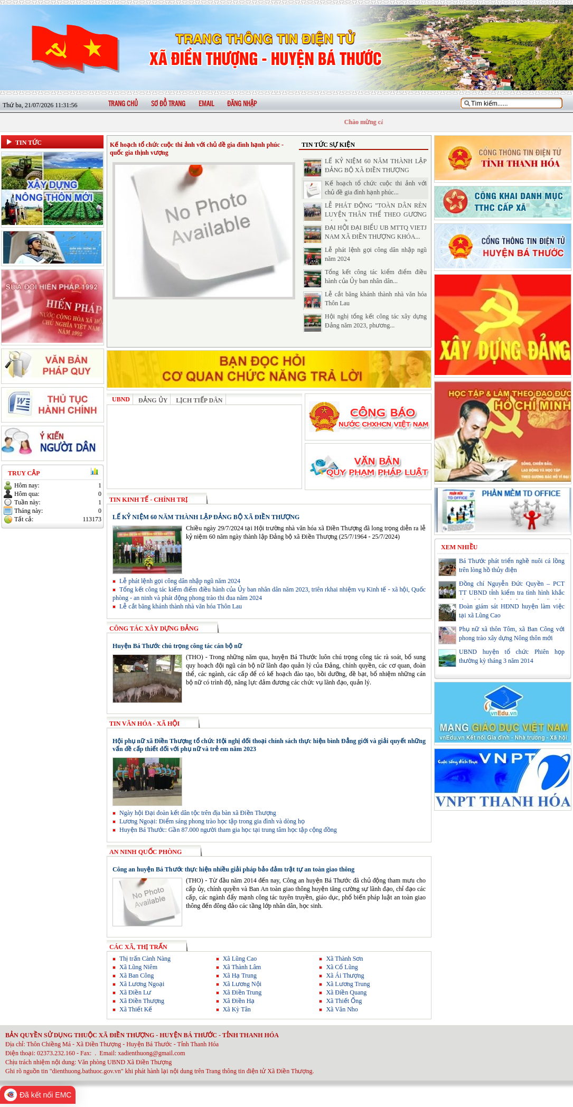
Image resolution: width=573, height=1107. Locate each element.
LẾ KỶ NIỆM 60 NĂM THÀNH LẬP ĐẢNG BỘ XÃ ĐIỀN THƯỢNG (365, 167)
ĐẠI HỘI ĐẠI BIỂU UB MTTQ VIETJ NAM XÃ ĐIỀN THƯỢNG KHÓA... (365, 234)
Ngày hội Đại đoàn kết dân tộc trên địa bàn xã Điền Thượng (194, 813)
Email (206, 104)
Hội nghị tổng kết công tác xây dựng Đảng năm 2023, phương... (365, 323)
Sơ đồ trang (168, 104)
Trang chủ (123, 104)
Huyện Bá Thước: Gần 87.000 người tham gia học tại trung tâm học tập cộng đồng (224, 829)
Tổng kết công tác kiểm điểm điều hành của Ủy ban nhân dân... (365, 278)
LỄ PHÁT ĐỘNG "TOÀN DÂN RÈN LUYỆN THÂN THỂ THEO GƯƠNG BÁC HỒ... (376, 214)
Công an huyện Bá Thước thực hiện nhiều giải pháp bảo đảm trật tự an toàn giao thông (233, 869)
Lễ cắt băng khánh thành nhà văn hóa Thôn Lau (177, 606)
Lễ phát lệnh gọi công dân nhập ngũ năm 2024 (176, 581)
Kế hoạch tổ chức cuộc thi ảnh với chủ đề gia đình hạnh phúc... (365, 190)
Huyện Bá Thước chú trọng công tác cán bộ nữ (177, 646)
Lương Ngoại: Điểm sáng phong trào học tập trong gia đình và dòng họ (208, 821)
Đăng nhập (242, 104)
